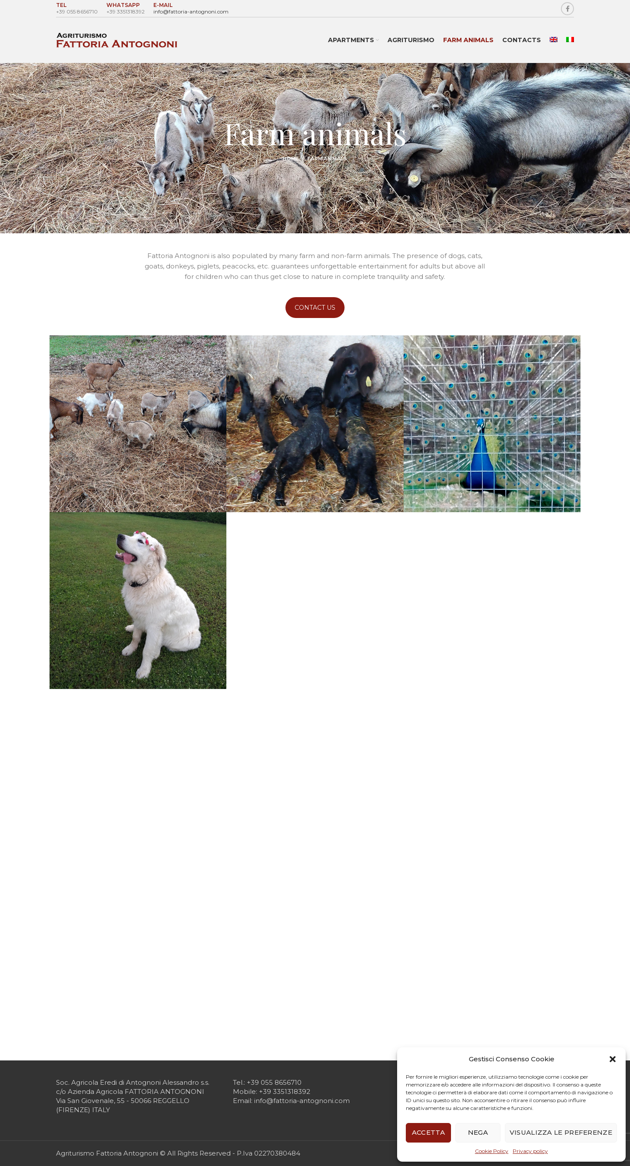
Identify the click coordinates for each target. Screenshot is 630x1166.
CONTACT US (315, 307)
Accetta (428, 1132)
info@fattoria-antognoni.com (191, 11)
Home (290, 159)
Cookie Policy (491, 1151)
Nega (478, 1132)
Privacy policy (530, 1151)
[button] (612, 1059)
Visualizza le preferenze (561, 1132)
